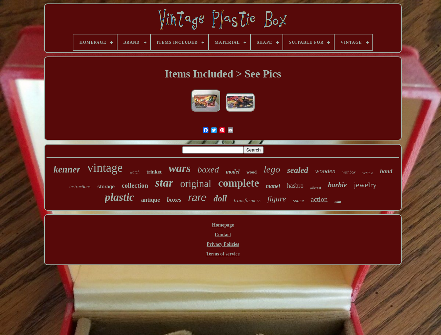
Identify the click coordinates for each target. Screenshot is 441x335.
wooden (325, 171)
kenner (66, 169)
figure (276, 199)
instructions (79, 186)
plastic (119, 197)
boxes (174, 199)
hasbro (295, 185)
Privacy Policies (223, 244)
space (298, 200)
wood (251, 172)
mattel (273, 186)
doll (220, 198)
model (232, 172)
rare (197, 197)
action (319, 199)
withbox (349, 172)
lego (272, 169)
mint (338, 201)
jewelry (365, 184)
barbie (337, 185)
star (164, 182)
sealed (297, 170)
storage (106, 186)
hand (386, 171)
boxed (208, 170)
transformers (247, 200)
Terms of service (222, 254)
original (195, 183)
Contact (223, 234)
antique (150, 200)
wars (179, 168)
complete (238, 183)
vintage (105, 168)
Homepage (223, 225)
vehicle (367, 173)
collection (135, 185)
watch (135, 172)
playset (315, 187)
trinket (154, 172)
